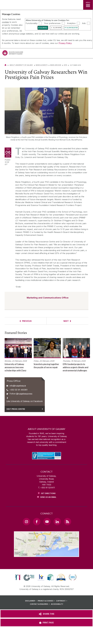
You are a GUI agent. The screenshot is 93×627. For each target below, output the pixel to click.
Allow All (43, 27)
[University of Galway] (12, 53)
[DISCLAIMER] (31, 600)
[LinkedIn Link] (57, 521)
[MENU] (88, 5)
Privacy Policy (65, 43)
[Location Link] (46, 555)
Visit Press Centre (15, 409)
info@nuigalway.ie (18, 385)
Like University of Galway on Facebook (24, 401)
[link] (18, 577)
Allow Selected (72, 27)
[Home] (5, 65)
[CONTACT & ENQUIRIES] (40, 604)
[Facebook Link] (36, 521)
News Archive (55, 65)
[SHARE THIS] (46, 614)
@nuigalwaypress (24, 393)
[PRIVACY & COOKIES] (47, 600)
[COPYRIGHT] (62, 600)
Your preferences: (52, 23)
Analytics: (71, 23)
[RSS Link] (67, 521)
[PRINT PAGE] (46, 622)
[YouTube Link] (47, 521)
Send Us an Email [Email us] (48, 497)
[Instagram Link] (26, 521)
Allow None (57, 27)
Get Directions (48, 493)
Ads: (84, 23)
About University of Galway (21, 65)
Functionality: (32, 23)
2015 (65, 65)
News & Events (42, 65)
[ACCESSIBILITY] (57, 604)
